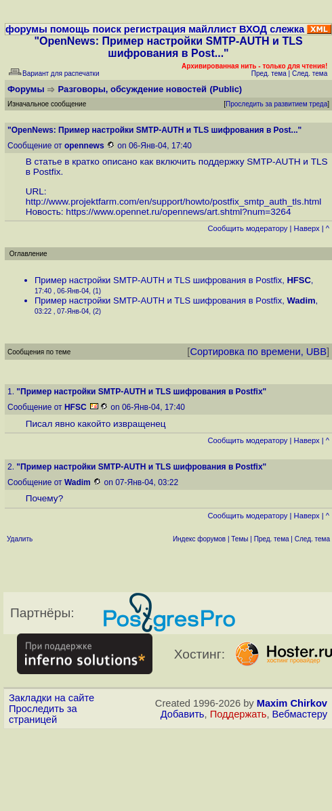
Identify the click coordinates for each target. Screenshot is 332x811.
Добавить (183, 714)
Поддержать (238, 714)
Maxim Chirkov (292, 703)
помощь (70, 29)
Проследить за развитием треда (276, 104)
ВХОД (253, 29)
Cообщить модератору (247, 228)
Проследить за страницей (43, 714)
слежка (287, 29)
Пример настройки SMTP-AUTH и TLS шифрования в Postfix (158, 280)
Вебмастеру (299, 714)
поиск (106, 29)
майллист (212, 29)
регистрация (155, 29)
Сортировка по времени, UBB (258, 351)
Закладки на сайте (51, 697)
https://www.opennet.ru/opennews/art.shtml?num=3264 (178, 212)
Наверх (307, 228)
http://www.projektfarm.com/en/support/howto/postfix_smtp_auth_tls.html (174, 201)
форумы (26, 29)
